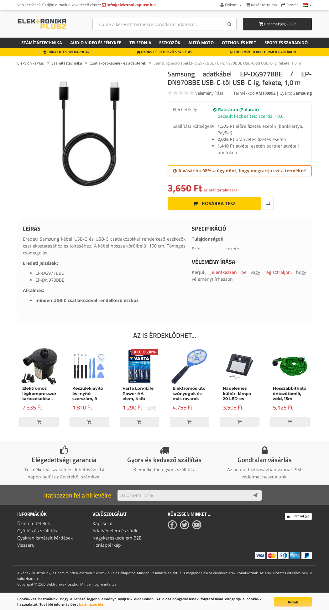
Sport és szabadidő (286, 42)
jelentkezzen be (229, 272)
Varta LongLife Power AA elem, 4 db (138, 393)
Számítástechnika (41, 42)
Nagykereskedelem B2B (117, 537)
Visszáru (26, 545)
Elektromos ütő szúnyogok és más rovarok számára (189, 396)
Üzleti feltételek (33, 523)
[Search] (229, 24)
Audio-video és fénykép (95, 42)
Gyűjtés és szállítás (37, 531)
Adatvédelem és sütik (114, 531)
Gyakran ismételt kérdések (45, 537)
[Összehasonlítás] (253, 203)
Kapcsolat (102, 523)
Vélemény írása (209, 93)
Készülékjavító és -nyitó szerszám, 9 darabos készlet (89, 396)
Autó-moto (201, 42)
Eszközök (169, 42)
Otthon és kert (239, 42)
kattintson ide (91, 604)
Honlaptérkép (106, 545)
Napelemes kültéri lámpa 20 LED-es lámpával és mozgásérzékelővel (243, 399)
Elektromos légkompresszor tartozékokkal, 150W (39, 396)
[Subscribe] (255, 495)
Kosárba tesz (207, 203)
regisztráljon (277, 272)
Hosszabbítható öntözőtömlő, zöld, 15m (289, 393)
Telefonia (140, 42)
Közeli (293, 602)
